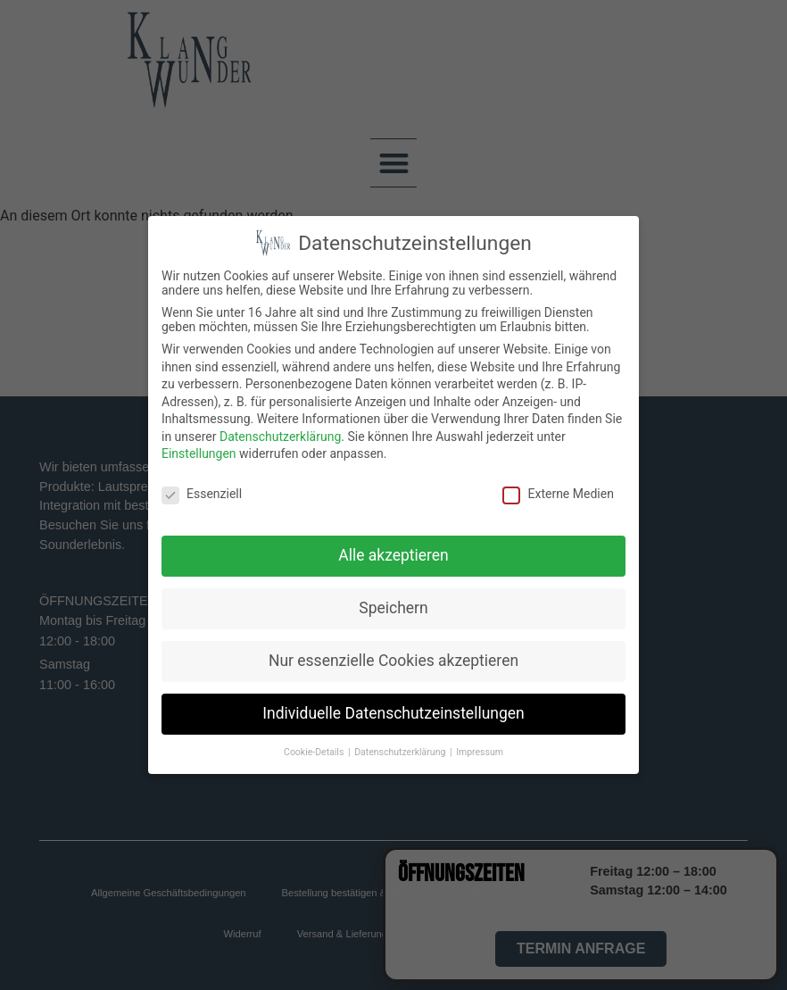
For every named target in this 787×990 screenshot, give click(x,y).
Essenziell (202, 494)
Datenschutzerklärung (280, 436)
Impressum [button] (479, 752)
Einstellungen (199, 453)
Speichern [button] (393, 608)
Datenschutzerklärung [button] (401, 752)
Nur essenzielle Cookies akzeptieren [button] (393, 661)
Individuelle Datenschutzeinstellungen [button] (393, 713)
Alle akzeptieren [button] (393, 555)
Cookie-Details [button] (315, 752)
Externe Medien (557, 494)
